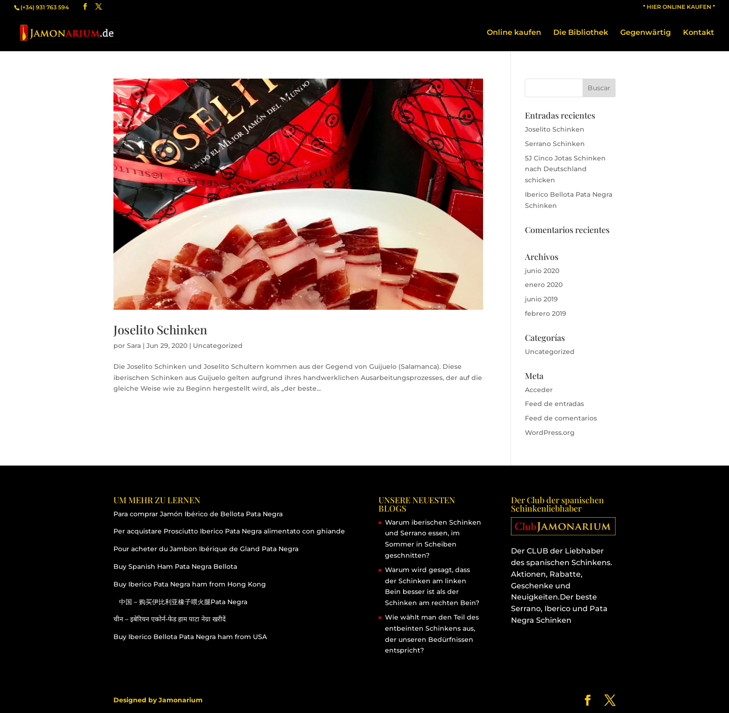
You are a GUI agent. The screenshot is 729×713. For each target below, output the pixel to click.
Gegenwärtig (645, 33)
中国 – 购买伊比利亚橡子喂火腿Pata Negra (180, 602)
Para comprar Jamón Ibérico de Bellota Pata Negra (198, 514)
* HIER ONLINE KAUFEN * (679, 7)
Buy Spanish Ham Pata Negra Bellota (175, 566)
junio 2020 (542, 271)
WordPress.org (550, 432)
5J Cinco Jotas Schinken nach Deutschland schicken (565, 169)
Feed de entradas (554, 404)
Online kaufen (514, 33)
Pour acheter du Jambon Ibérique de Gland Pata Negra (205, 549)
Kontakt (698, 33)
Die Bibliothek (580, 33)
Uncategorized (218, 345)
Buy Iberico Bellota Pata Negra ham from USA (190, 637)
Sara (134, 345)
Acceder (539, 390)
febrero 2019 (545, 313)
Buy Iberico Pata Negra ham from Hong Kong (189, 584)
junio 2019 (541, 299)
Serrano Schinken (555, 144)
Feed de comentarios (561, 418)
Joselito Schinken (160, 329)
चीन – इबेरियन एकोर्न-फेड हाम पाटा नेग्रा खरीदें (169, 619)
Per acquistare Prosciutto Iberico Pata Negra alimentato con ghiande (229, 531)
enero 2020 (544, 284)
